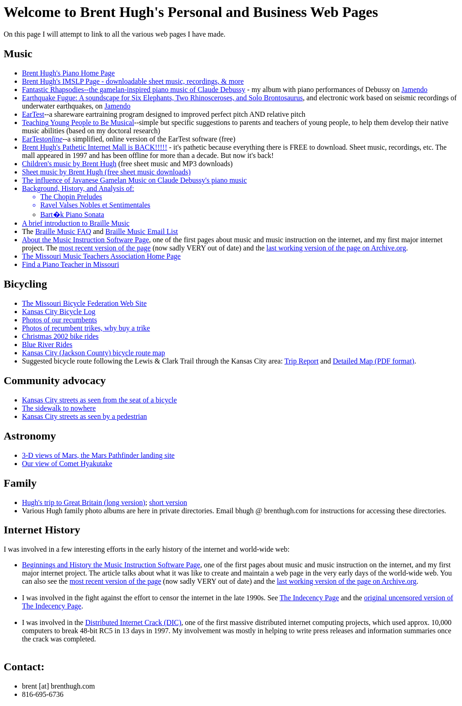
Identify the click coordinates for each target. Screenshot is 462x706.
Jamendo (415, 89)
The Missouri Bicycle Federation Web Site (84, 303)
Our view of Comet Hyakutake (67, 463)
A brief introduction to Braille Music (75, 223)
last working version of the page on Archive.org (336, 248)
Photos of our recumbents (59, 320)
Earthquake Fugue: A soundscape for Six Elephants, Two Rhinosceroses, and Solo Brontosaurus (162, 98)
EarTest (33, 114)
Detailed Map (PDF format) (373, 361)
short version (168, 502)
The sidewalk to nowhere (59, 408)
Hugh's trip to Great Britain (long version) (83, 502)
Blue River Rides (47, 344)
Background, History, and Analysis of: (78, 188)
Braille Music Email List (141, 231)
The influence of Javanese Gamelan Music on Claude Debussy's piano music (134, 180)
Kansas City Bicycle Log (58, 311)
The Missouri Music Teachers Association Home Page (101, 256)
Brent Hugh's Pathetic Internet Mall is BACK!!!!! (94, 147)
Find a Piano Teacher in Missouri (70, 264)
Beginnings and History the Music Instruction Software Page (111, 565)
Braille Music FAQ (63, 231)
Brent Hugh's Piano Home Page (68, 73)
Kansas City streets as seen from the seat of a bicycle (99, 400)
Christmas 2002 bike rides (60, 336)
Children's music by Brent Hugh (69, 164)
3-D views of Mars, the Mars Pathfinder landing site (98, 455)
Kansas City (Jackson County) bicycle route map (93, 353)
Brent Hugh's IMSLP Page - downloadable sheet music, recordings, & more (133, 81)
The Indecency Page (309, 598)
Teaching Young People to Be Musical (78, 122)
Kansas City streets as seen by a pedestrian (84, 416)
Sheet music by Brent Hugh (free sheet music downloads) (106, 172)
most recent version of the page (104, 248)
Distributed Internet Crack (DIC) (133, 622)
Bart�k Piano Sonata (72, 214)
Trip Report (302, 361)
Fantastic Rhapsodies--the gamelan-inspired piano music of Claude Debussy (133, 89)
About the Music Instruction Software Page (85, 240)
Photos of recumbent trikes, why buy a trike (86, 328)
